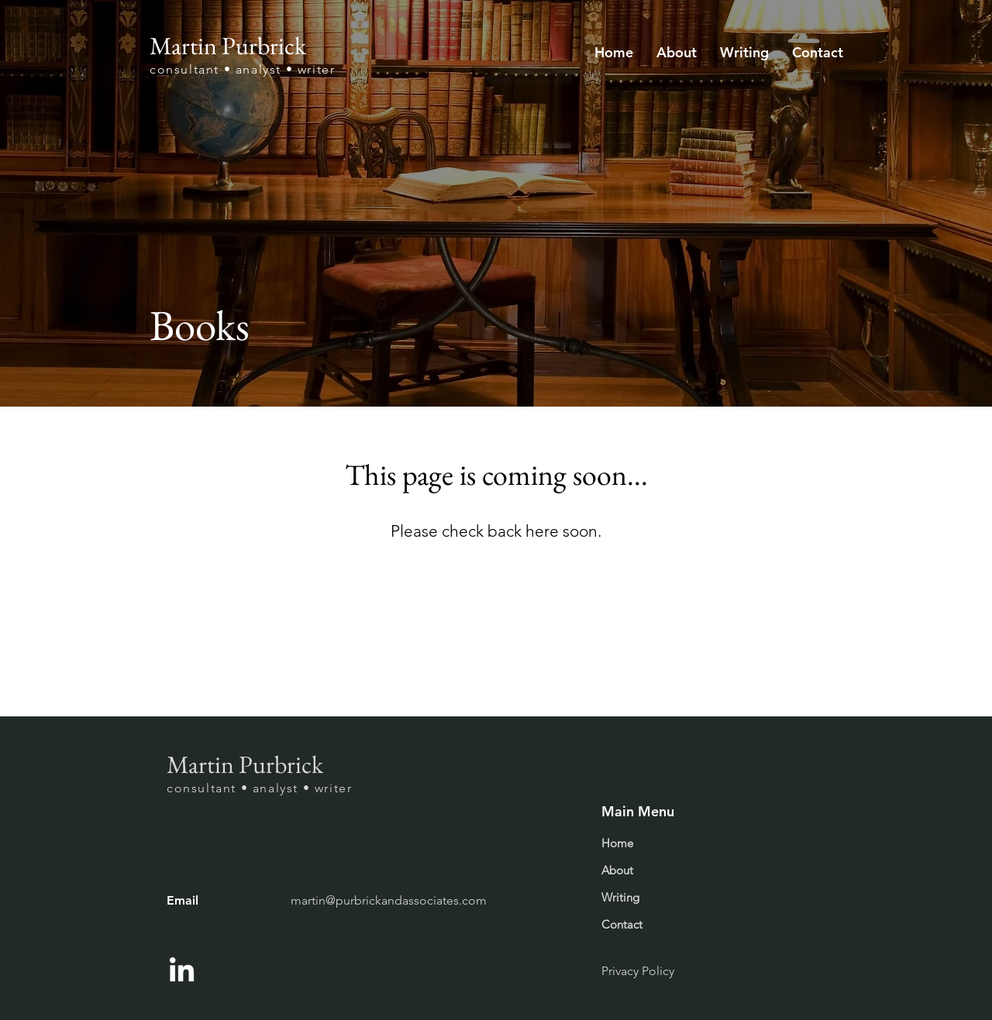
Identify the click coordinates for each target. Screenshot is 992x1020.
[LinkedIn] (182, 971)
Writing (620, 897)
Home (617, 843)
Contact (621, 924)
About (617, 870)
